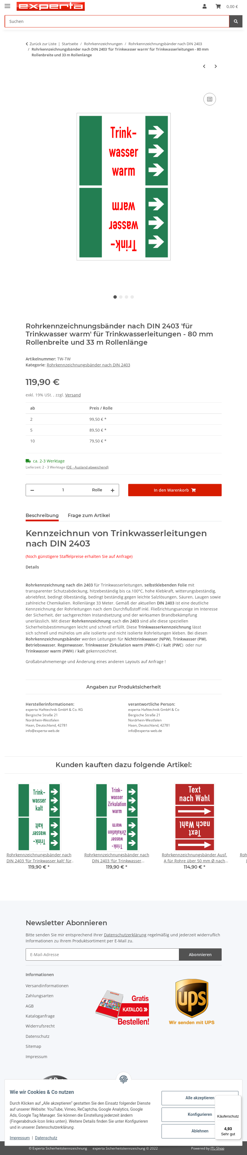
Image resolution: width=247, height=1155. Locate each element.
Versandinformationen (47, 985)
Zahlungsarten (40, 995)
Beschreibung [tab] (42, 515)
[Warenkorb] (226, 6)
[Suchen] (117, 21)
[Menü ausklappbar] (7, 3)
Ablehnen (195, 1131)
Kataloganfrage (40, 1016)
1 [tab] (115, 297)
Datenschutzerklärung (125, 934)
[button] (204, 6)
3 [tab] (126, 297)
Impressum (24, 1138)
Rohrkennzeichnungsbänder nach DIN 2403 (88, 365)
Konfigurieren (195, 1114)
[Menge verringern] (32, 490)
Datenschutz (50, 1138)
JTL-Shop (217, 1148)
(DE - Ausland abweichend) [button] (87, 467)
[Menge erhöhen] (112, 490)
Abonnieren (200, 954)
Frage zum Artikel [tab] (89, 515)
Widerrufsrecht (40, 1026)
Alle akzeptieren (195, 1098)
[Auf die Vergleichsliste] (209, 99)
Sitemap (33, 1046)
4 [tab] (132, 297)
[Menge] (63, 490)
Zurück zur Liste (43, 43)
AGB (30, 1006)
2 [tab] (121, 297)
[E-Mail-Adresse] (102, 954)
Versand (73, 395)
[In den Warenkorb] (30, 85)
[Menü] (237, 1098)
